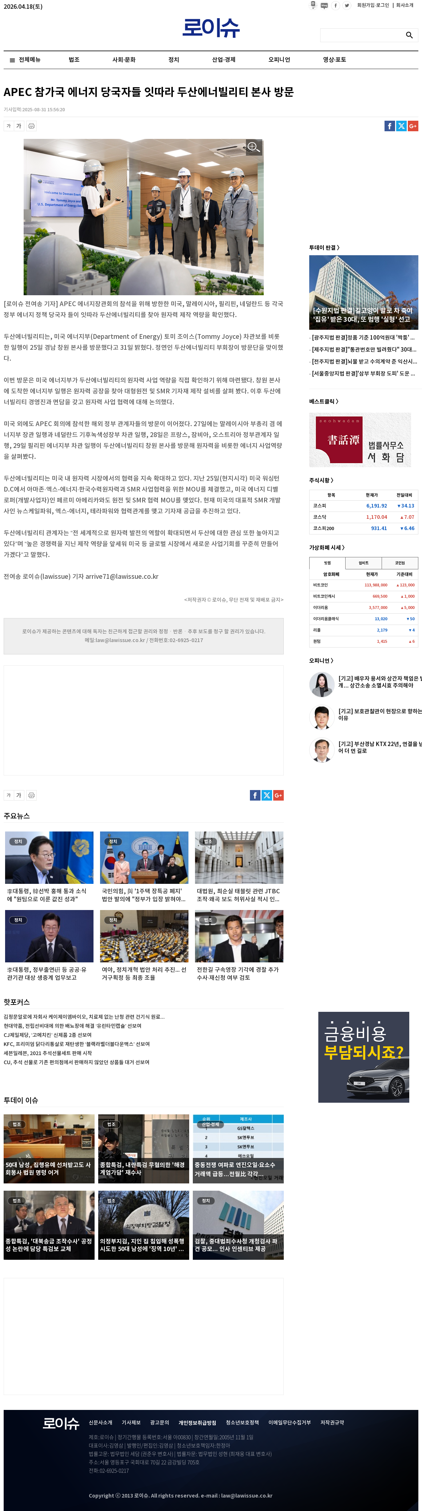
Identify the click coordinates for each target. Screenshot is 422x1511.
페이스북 (390, 126)
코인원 (400, 563)
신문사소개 (100, 1423)
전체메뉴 (30, 60)
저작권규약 (332, 1423)
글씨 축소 (9, 126)
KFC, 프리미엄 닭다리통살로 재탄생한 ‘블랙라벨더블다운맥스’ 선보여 (77, 1044)
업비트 (364, 563)
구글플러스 (413, 126)
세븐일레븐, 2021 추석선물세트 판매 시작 (48, 1053)
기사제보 (131, 1423)
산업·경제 (223, 60)
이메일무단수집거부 (289, 1423)
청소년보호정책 (242, 1423)
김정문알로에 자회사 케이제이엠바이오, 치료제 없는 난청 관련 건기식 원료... (84, 1017)
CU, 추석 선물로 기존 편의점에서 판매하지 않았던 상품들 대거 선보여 (77, 1062)
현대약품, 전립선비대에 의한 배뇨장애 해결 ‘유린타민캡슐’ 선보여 (73, 1026)
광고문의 (159, 1423)
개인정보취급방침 (197, 1423)
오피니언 (279, 60)
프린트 (31, 126)
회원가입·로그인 (373, 5)
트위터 (401, 126)
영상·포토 (334, 60)
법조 (74, 60)
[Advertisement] (76, 719)
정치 (173, 60)
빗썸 (327, 563)
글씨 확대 (19, 126)
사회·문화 (124, 60)
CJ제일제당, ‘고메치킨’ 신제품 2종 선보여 (48, 1035)
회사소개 (403, 5)
